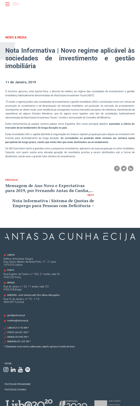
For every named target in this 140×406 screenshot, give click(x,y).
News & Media (16, 37)
